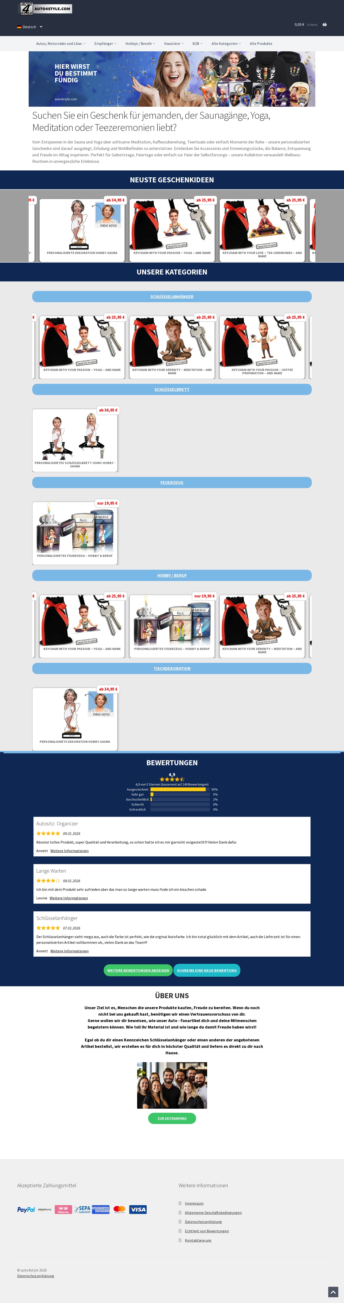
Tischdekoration (172, 668)
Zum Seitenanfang (172, 1118)
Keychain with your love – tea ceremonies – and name (262, 254)
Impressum (194, 1203)
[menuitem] (29, 27)
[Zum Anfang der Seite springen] (333, 1292)
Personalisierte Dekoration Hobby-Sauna (82, 253)
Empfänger (106, 43)
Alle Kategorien (227, 43)
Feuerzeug (172, 482)
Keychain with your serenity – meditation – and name (172, 371)
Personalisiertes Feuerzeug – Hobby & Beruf (75, 556)
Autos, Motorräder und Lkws (61, 43)
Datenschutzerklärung (203, 1221)
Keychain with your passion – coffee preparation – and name (262, 371)
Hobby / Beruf (172, 575)
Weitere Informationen (69, 850)
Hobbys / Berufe (140, 43)
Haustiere (174, 43)
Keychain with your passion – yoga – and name (172, 253)
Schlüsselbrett (172, 389)
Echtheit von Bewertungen (207, 1231)
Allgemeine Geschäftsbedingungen (213, 1212)
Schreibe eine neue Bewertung (207, 970)
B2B (198, 43)
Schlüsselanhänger (172, 296)
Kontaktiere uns (198, 1240)
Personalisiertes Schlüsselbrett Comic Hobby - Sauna (75, 464)
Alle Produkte (261, 43)
